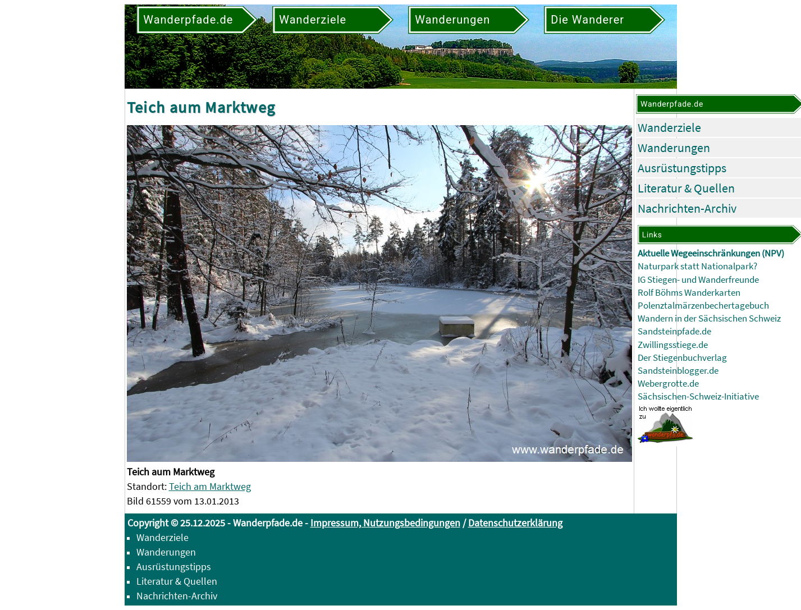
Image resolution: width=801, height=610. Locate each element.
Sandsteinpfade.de (674, 331)
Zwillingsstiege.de (673, 345)
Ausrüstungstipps (682, 168)
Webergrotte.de (668, 383)
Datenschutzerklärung (515, 522)
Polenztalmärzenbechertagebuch (703, 305)
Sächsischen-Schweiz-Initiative (698, 396)
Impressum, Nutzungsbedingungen (385, 522)
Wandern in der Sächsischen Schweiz (709, 318)
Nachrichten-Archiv (687, 208)
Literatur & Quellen (686, 188)
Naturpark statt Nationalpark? (697, 266)
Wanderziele (669, 127)
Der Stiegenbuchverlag (682, 358)
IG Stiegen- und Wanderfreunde (698, 280)
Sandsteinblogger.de (678, 371)
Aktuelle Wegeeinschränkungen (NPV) (711, 253)
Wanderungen (674, 147)
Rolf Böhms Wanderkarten (689, 293)
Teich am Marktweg (210, 486)
